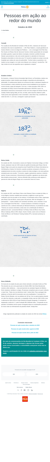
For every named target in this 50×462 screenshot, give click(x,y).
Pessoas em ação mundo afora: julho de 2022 (25, 329)
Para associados (26, 381)
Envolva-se (16, 379)
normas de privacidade (9, 3)
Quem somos (8, 379)
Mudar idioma (29, 383)
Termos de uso (40, 390)
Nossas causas (24, 379)
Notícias (43, 379)
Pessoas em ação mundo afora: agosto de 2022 (25, 325)
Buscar (48, 7)
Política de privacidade (33, 390)
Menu (2, 7)
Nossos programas (34, 379)
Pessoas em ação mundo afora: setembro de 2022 (25, 322)
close (46, 2)
